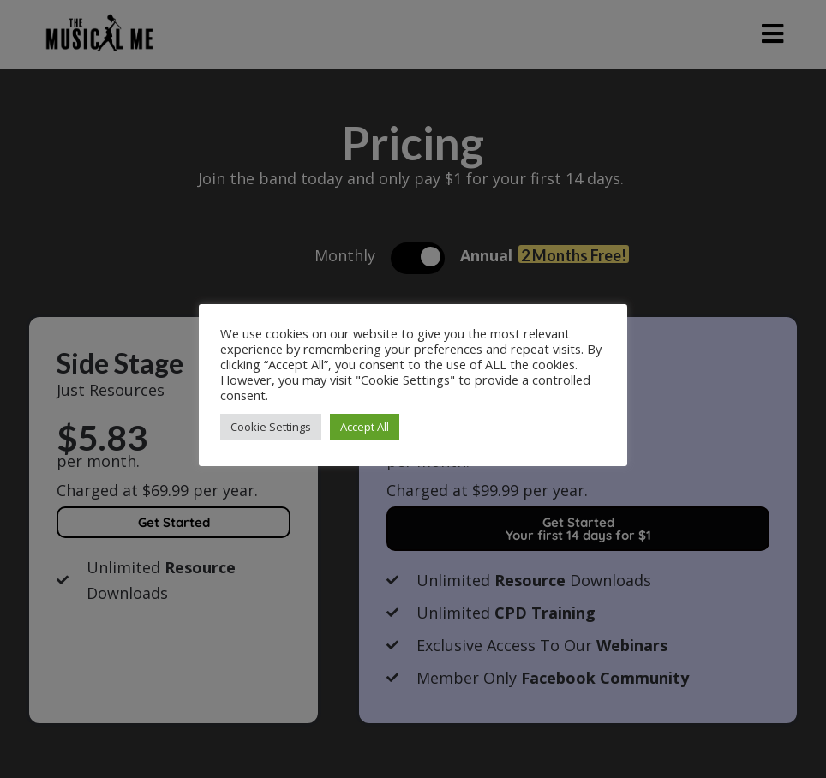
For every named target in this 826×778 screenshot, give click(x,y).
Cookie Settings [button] (270, 426)
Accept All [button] (364, 426)
